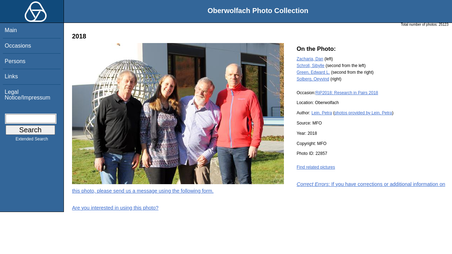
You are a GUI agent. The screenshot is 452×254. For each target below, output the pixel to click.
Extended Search (32, 140)
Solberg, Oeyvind (313, 79)
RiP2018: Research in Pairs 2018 (346, 92)
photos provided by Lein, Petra (363, 112)
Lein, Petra (321, 112)
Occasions (18, 46)
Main (11, 30)
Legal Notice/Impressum (27, 95)
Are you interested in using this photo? (115, 208)
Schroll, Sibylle (311, 65)
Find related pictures (316, 167)
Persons (15, 61)
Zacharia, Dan (310, 58)
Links (11, 76)
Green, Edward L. (313, 72)
